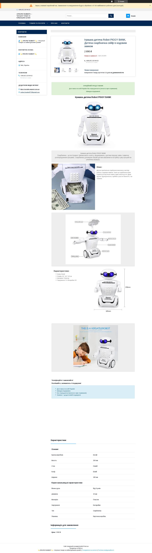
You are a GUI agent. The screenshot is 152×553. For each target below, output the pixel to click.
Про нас (54, 23)
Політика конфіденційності (106, 550)
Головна (21, 23)
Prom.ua (85, 546)
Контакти (65, 23)
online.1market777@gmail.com (30, 92)
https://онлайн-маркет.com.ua (29, 89)
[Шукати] (111, 16)
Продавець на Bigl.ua (76, 548)
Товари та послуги (37, 23)
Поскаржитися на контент (89, 550)
